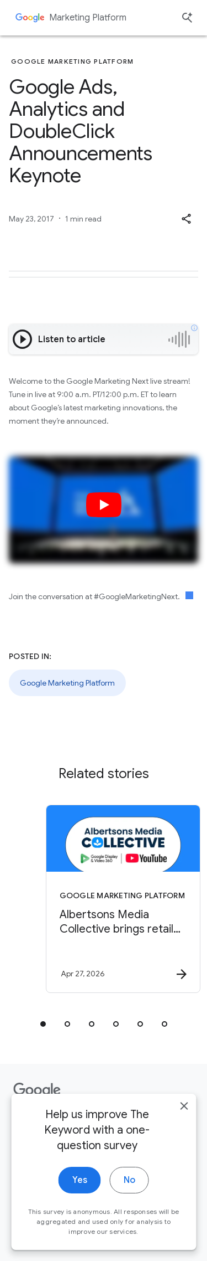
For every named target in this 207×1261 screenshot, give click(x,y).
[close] (184, 1132)
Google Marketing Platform (67, 683)
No (129, 1206)
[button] (186, 219)
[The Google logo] (37, 1090)
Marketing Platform (87, 17)
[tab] (43, 1024)
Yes (79, 1206)
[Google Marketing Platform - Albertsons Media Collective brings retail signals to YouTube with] (123, 898)
